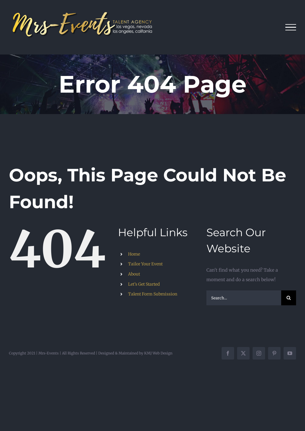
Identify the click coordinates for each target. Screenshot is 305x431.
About (134, 274)
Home (134, 254)
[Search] (288, 297)
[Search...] (243, 297)
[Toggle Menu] (291, 27)
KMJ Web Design (158, 353)
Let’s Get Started (144, 284)
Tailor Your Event (145, 264)
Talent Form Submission (152, 294)
